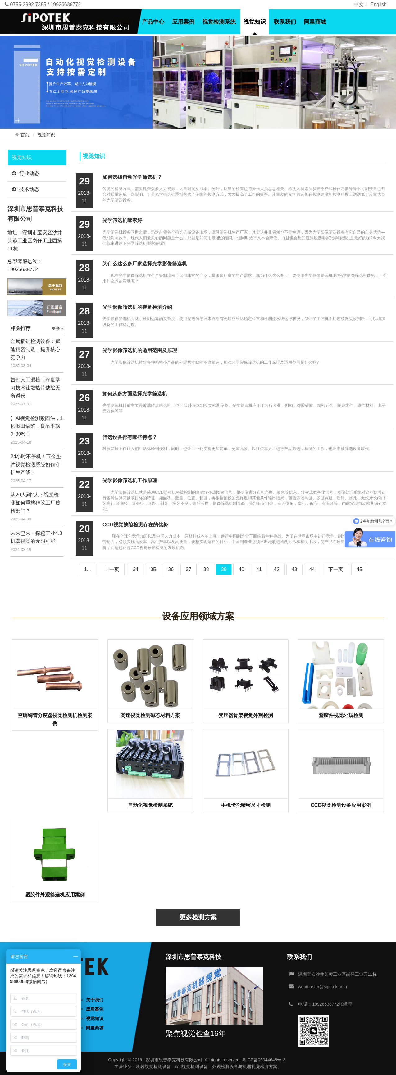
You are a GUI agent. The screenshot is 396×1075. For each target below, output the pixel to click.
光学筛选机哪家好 (122, 220)
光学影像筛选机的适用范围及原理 (139, 350)
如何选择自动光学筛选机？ (132, 177)
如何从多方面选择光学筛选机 (134, 393)
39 (224, 569)
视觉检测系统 (219, 22)
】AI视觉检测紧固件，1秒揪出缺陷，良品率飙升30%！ (37, 426)
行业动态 (25, 173)
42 (277, 569)
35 (153, 569)
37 (188, 569)
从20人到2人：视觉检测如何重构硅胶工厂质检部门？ (35, 502)
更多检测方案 (198, 917)
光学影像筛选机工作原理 (129, 480)
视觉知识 (255, 22)
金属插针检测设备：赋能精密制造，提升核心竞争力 (35, 349)
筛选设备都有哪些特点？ (129, 437)
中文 (359, 4)
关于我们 (123, 22)
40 (241, 569)
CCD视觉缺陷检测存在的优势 (135, 524)
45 (359, 569)
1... (87, 569)
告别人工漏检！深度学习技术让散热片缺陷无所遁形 (35, 387)
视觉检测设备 (158, 1066)
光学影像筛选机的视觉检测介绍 (137, 307)
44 (312, 569)
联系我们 (285, 22)
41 (259, 569)
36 (171, 569)
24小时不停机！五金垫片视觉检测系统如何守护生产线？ (36, 464)
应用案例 (183, 22)
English (379, 4)
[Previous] (112, 569)
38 (206, 569)
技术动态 (25, 189)
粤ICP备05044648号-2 (263, 1059)
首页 (98, 22)
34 (136, 569)
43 (294, 569)
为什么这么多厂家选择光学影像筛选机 (144, 263)
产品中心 (153, 22)
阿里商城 (315, 22)
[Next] (335, 569)
